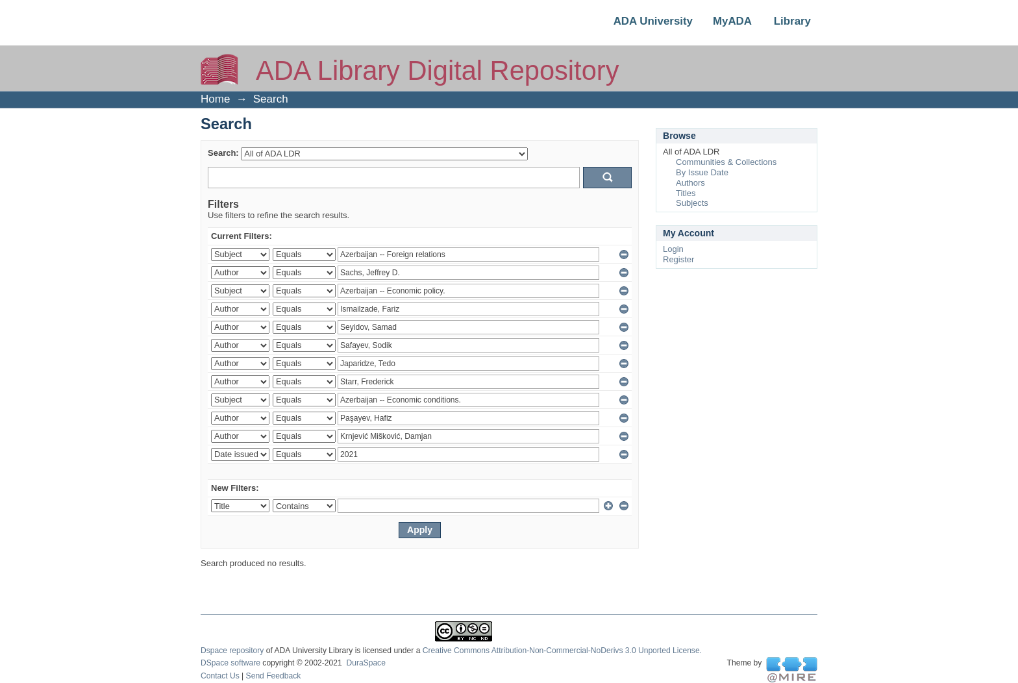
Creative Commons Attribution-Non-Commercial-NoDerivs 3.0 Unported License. (562, 650)
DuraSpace (365, 662)
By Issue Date (702, 172)
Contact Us (220, 675)
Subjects (692, 203)
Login (673, 249)
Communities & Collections (726, 162)
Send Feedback (273, 675)
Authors (690, 183)
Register (678, 259)
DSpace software (230, 662)
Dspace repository (232, 650)
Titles (686, 193)
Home (215, 99)
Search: (223, 153)
